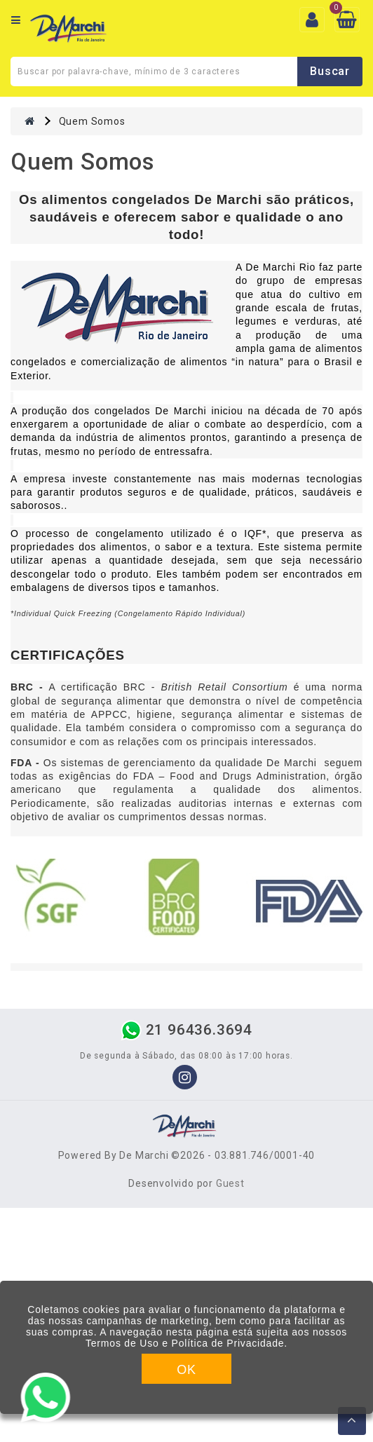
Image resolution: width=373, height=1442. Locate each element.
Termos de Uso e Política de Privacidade (185, 1343)
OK (186, 1370)
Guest (230, 1183)
